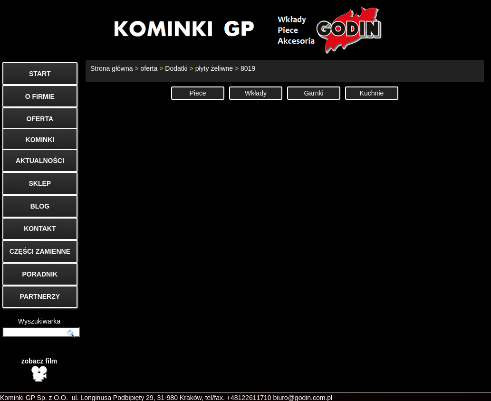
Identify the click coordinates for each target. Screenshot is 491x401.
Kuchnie (372, 93)
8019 (248, 68)
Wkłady (256, 93)
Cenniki (422, 389)
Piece (197, 93)
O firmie (384, 389)
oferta (148, 68)
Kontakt (348, 389)
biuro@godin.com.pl (303, 382)
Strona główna (111, 68)
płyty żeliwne (214, 68)
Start (315, 389)
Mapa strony (465, 389)
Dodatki (176, 68)
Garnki (313, 93)
